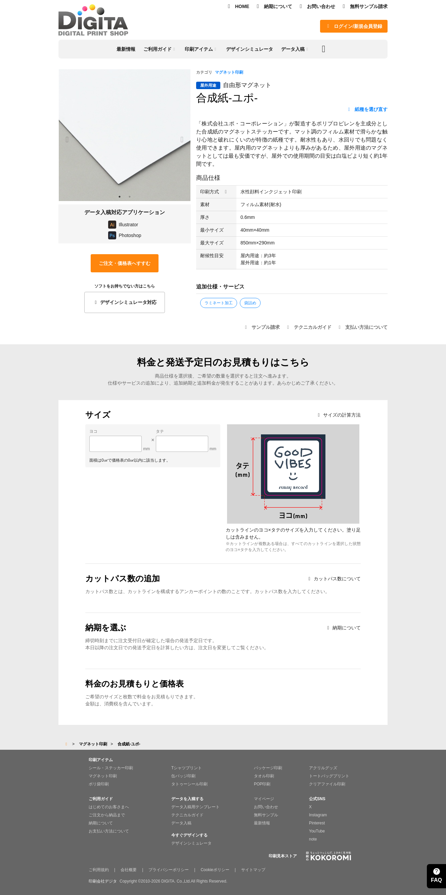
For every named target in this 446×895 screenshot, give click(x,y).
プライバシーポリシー (168, 869)
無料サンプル (266, 815)
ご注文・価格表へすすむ (124, 263)
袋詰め (250, 303)
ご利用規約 (99, 869)
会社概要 (129, 869)
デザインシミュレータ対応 (124, 302)
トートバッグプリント (329, 776)
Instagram (318, 815)
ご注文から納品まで (107, 815)
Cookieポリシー (214, 869)
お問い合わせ (316, 6)
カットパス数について (334, 578)
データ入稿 (181, 823)
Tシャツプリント (186, 768)
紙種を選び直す (367, 109)
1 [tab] (119, 196)
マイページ (264, 798)
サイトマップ (253, 869)
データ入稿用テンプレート (195, 807)
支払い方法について (362, 327)
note (313, 839)
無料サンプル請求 (364, 6)
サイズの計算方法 (338, 415)
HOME (237, 6)
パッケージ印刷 (268, 768)
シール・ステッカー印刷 (111, 768)
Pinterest (317, 823)
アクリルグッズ (323, 768)
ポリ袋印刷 (99, 784)
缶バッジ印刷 (183, 776)
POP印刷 (262, 784)
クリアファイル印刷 (327, 784)
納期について (273, 6)
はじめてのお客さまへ (109, 807)
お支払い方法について (109, 831)
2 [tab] (129, 196)
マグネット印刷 (229, 72)
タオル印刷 (264, 776)
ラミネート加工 (219, 303)
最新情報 (262, 823)
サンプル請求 (261, 327)
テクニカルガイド (308, 327)
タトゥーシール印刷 (189, 784)
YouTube (317, 831)
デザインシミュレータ (191, 843)
